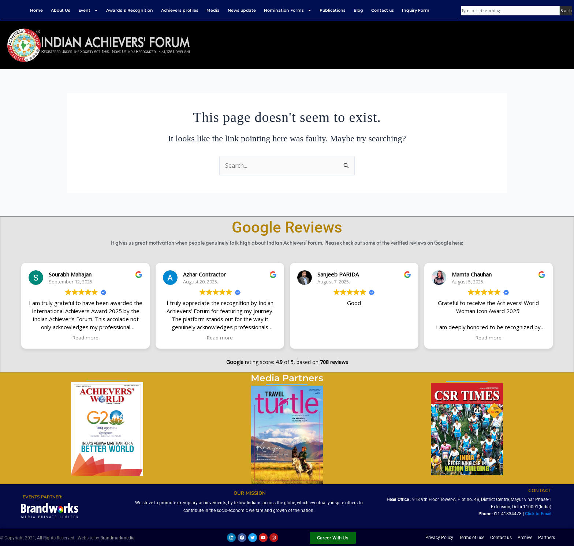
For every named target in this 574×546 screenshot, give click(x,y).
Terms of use (471, 537)
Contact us (382, 10)
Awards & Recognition (129, 10)
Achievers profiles (179, 10)
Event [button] (88, 10)
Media (213, 10)
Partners (546, 537)
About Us (60, 10)
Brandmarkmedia (117, 538)
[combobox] (510, 10)
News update (242, 10)
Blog (358, 10)
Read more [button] (85, 337)
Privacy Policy (439, 537)
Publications (333, 10)
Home (36, 10)
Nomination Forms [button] (288, 10)
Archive (525, 537)
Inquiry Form (415, 10)
